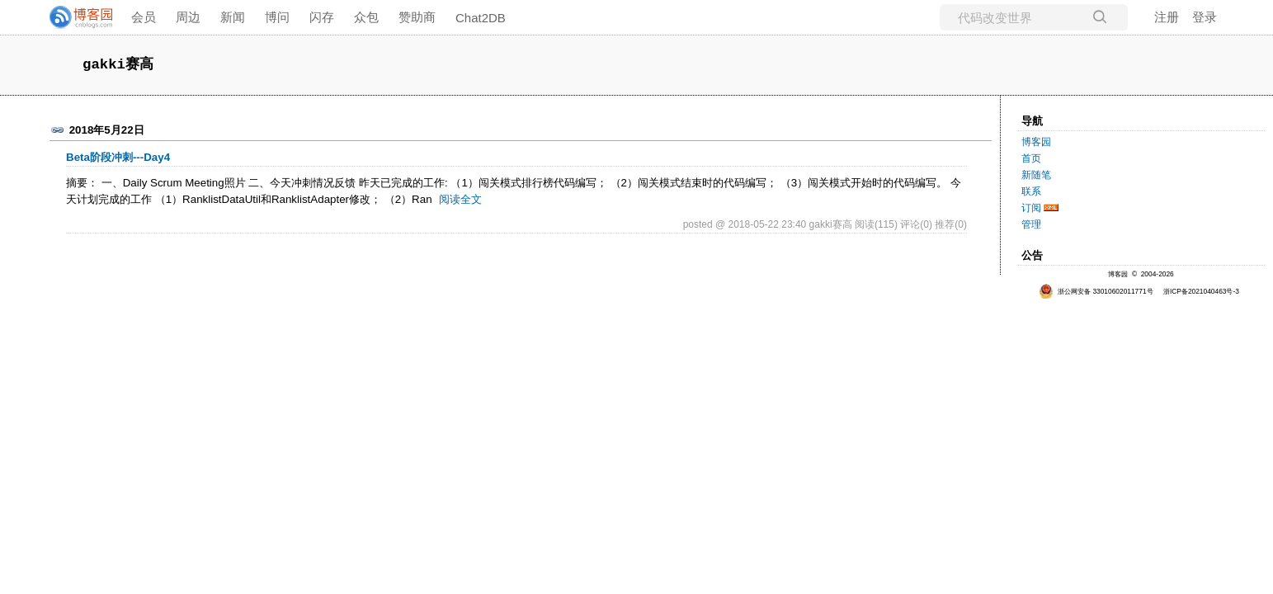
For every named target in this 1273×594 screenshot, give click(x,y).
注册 (1166, 17)
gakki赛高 (118, 65)
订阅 (1031, 208)
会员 (143, 17)
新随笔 (1036, 175)
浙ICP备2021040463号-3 (1201, 291)
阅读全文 (460, 199)
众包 (366, 17)
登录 (1204, 17)
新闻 (232, 17)
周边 (188, 17)
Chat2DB (480, 18)
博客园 (1036, 142)
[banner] (74, 17)
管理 (1031, 224)
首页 (1031, 158)
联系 (1031, 191)
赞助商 (417, 17)
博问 (277, 17)
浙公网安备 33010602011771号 (1096, 291)
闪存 (321, 17)
